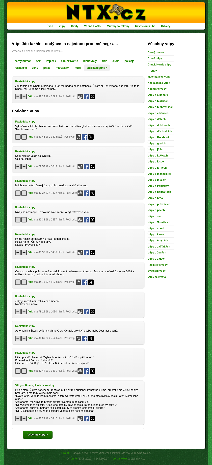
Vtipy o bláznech (158, 101)
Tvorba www (119, 458)
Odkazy (165, 26)
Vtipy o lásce (156, 161)
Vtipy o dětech (157, 119)
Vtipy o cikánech (158, 113)
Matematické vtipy (159, 76)
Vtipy (62, 26)
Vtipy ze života (157, 277)
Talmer (73, 458)
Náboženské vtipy (159, 82)
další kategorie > (97, 67)
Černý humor (156, 52)
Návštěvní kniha (145, 26)
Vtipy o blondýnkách (160, 107)
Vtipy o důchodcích (160, 131)
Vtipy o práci (155, 198)
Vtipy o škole (156, 234)
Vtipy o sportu (156, 228)
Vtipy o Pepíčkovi (158, 186)
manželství (62, 67)
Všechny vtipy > (37, 434)
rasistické (21, 67)
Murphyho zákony (118, 26)
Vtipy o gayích (156, 143)
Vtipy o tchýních (158, 240)
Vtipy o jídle (155, 149)
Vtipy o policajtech (159, 191)
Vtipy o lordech (157, 167)
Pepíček (51, 61)
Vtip (30, 96)
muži (78, 67)
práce (46, 67)
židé (104, 61)
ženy (35, 67)
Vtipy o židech (24, 385)
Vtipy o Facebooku (159, 137)
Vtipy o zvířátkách (159, 246)
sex (38, 61)
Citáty (74, 26)
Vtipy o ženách (157, 252)
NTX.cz (65, 453)
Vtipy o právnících (159, 204)
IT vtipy (152, 70)
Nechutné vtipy (157, 88)
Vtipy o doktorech (159, 125)
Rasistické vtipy (25, 81)
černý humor (23, 61)
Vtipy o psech (156, 210)
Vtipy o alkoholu (158, 94)
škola (115, 61)
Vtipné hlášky (92, 26)
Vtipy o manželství (159, 173)
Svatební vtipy (156, 270)
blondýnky (90, 61)
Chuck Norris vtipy (159, 64)
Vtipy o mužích (157, 179)
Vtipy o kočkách (158, 155)
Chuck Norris (69, 61)
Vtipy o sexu (155, 216)
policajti (129, 61)
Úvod (50, 26)
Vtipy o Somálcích (159, 222)
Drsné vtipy (155, 58)
